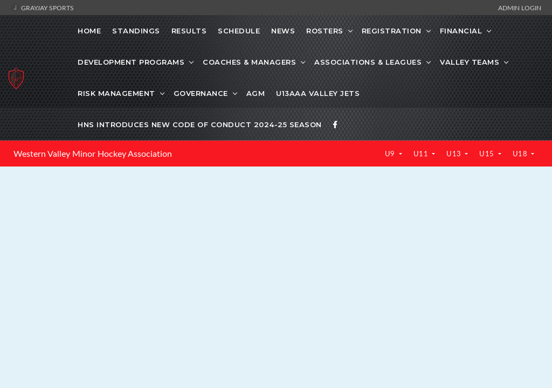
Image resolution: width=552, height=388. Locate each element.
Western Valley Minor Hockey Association (92, 154)
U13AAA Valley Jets (318, 93)
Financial (461, 30)
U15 (487, 153)
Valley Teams (469, 62)
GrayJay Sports (42, 7)
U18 (521, 153)
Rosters (324, 30)
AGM (255, 93)
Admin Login (519, 7)
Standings (136, 30)
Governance (201, 93)
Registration (392, 30)
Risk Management (116, 93)
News (283, 30)
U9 (391, 153)
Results (189, 30)
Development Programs (131, 62)
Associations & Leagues (368, 62)
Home (89, 30)
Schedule (239, 30)
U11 (421, 153)
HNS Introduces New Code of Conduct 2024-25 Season (200, 124)
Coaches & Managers (249, 62)
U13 (454, 153)
